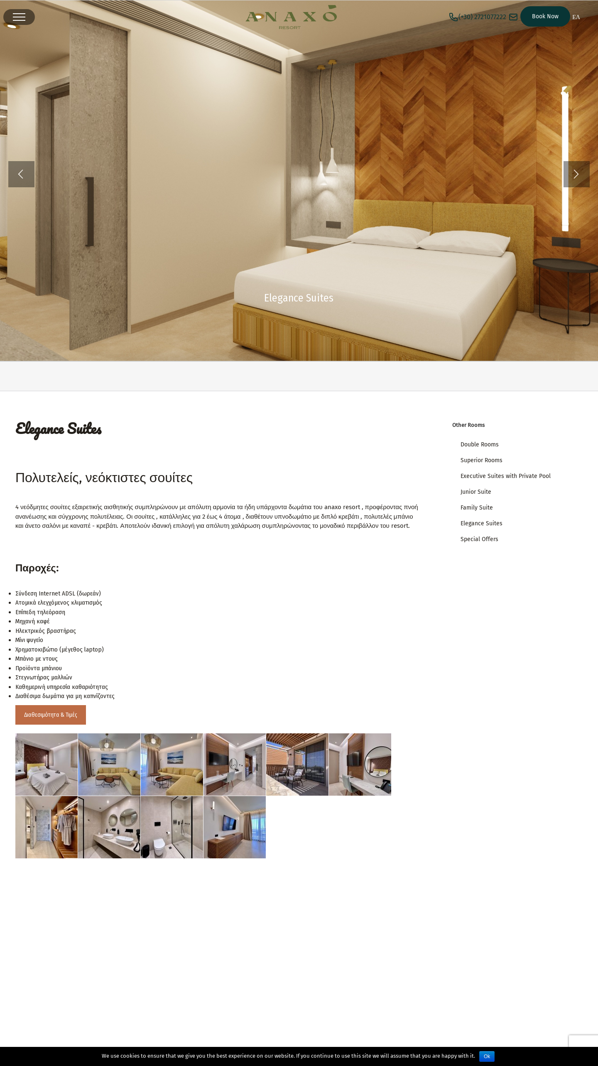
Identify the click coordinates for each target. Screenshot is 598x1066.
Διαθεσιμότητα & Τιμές (50, 714)
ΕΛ (576, 17)
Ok (487, 1056)
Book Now (545, 16)
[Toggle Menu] (19, 17)
